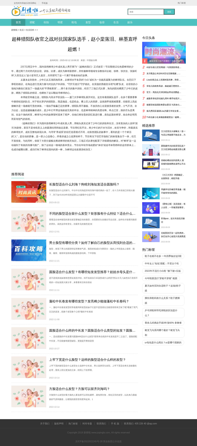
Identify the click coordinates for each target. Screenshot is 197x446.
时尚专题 (87, 423)
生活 (116, 22)
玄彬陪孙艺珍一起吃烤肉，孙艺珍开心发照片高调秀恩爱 (173, 235)
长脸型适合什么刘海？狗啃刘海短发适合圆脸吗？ (84, 184)
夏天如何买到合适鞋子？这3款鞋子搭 (163, 288)
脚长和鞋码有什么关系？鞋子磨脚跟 (162, 300)
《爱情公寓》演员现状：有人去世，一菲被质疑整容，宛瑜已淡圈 (173, 206)
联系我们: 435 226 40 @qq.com (140, 423)
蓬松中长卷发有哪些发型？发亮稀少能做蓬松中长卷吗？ (89, 301)
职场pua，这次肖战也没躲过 (173, 220)
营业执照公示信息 (112, 441)
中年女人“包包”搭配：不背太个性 (162, 263)
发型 (88, 22)
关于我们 (44, 423)
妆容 (102, 22)
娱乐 (130, 22)
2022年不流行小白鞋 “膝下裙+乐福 (163, 271)
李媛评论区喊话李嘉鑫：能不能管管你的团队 (173, 191)
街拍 (46, 22)
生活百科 (30, 30)
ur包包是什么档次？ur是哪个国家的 (163, 342)
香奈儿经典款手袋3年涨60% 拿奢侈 (163, 323)
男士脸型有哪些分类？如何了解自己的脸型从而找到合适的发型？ (93, 243)
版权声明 (59, 423)
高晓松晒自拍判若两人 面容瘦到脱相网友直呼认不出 (173, 162)
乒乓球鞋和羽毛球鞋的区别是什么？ (161, 313)
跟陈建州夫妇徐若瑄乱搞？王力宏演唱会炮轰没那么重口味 (173, 148)
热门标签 (182, 3)
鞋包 (74, 22)
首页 (18, 22)
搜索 (169, 12)
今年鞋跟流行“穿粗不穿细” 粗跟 (161, 278)
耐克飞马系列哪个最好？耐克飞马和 (162, 332)
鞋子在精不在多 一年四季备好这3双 (163, 256)
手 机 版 (115, 423)
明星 (60, 22)
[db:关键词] (31, 158)
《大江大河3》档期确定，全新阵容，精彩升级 (173, 177)
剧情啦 (14, 30)
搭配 (32, 22)
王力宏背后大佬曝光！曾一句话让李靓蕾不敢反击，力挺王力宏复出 (173, 133)
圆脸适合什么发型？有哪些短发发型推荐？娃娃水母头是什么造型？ (93, 272)
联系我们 (101, 423)
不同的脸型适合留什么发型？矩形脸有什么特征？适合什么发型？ (93, 213)
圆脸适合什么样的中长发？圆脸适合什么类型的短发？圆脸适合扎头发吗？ (93, 330)
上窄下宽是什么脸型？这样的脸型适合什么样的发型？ (87, 359)
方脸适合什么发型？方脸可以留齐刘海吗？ (79, 389)
